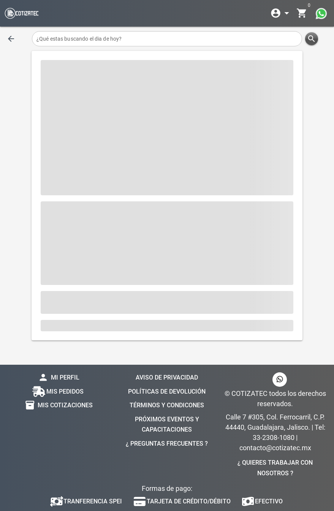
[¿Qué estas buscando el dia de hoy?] (167, 38)
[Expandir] (281, 13)
